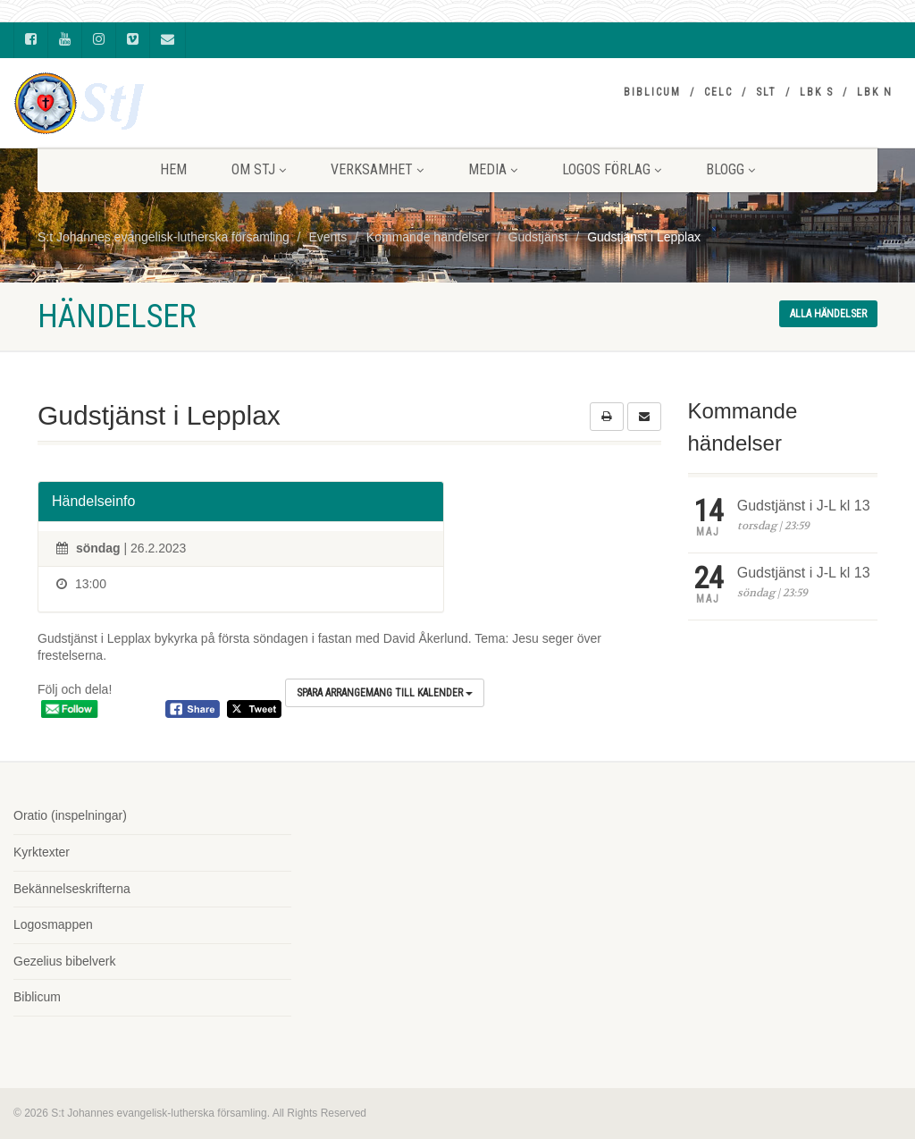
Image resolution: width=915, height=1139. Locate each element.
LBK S (817, 92)
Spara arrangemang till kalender (385, 693)
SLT (766, 92)
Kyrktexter (41, 852)
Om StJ (258, 169)
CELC (718, 92)
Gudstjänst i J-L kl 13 (803, 505)
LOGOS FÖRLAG (611, 169)
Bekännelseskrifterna (71, 889)
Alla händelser (828, 314)
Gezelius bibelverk (64, 961)
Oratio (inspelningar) (70, 815)
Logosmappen (53, 924)
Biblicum (652, 92)
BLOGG (730, 169)
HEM (173, 169)
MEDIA (492, 169)
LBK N (875, 92)
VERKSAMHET (377, 169)
